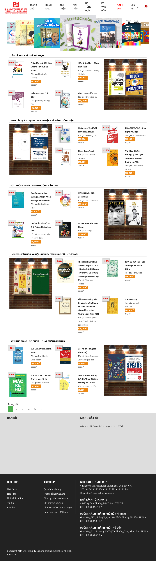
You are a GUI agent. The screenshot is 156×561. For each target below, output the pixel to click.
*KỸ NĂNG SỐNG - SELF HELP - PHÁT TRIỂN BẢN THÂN (37, 341)
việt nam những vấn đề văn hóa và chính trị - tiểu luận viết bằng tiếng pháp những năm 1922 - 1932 (88, 306)
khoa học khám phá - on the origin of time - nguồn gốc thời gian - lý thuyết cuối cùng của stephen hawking (88, 269)
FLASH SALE (120, 7)
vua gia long (131, 299)
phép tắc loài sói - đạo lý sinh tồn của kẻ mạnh (41, 67)
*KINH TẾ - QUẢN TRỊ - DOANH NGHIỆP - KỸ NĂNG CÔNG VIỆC (41, 120)
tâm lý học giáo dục (87, 93)
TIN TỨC (75, 7)
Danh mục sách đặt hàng (56, 512)
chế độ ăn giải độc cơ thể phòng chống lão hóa (41, 227)
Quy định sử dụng (52, 489)
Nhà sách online (15, 498)
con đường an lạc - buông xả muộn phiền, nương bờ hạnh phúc (41, 197)
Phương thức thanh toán (56, 498)
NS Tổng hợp (88, 7)
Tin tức (10, 503)
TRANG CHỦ (33, 7)
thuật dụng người (86, 151)
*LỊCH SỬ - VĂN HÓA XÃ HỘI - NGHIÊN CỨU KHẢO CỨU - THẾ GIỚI (43, 254)
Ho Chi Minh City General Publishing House (41, 551)
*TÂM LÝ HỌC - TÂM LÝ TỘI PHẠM (26, 55)
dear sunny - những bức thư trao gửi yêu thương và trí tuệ (88, 379)
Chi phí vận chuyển (53, 503)
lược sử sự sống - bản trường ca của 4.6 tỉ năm (135, 265)
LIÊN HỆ (133, 7)
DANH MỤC (48, 7)
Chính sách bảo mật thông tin (58, 507)
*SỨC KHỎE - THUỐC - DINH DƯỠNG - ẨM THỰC (34, 185)
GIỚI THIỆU (62, 7)
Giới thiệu (12, 489)
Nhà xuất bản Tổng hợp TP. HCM (101, 426)
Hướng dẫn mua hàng (54, 493)
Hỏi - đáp (11, 493)
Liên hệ (11, 507)
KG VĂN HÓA (103, 7)
